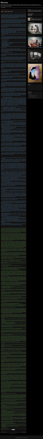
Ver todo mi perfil (32, 20)
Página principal (3, 7)
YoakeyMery (32, 18)
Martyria (4, 3)
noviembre (30, 94)
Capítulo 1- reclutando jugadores (32, 96)
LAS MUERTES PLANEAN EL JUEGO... (33, 97)
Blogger (27, 437)
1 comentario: (9, 429)
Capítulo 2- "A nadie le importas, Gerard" (7, 11)
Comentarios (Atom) (15, 433)
